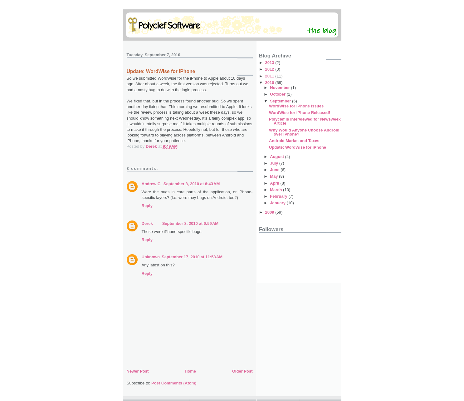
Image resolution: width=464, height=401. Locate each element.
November (280, 87)
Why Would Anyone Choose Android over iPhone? (304, 132)
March (276, 189)
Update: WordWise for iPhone (297, 147)
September (281, 101)
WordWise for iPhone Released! (299, 112)
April (275, 183)
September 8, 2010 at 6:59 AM (190, 223)
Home (190, 371)
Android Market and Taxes (294, 140)
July (274, 163)
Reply (147, 205)
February (279, 196)
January (278, 202)
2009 (270, 212)
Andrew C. (152, 183)
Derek (147, 223)
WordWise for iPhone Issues (296, 106)
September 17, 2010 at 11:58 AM (192, 257)
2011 (270, 76)
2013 (270, 62)
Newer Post (138, 371)
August (277, 156)
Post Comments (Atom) (173, 383)
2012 (270, 69)
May (274, 176)
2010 (270, 82)
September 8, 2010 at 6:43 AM (192, 183)
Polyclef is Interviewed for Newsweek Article (305, 121)
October (278, 94)
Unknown (151, 257)
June (275, 169)
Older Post (242, 371)
